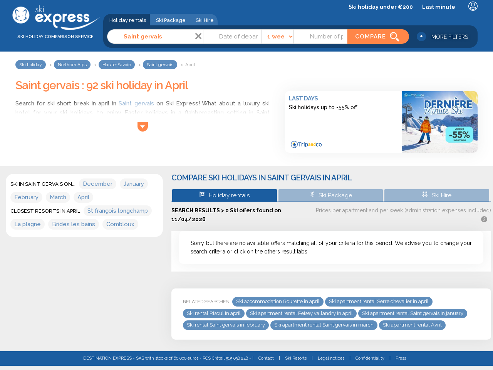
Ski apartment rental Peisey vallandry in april (301, 313)
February (26, 197)
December (97, 183)
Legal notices (331, 358)
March (58, 197)
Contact (266, 358)
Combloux (120, 224)
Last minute (438, 7)
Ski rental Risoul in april (214, 313)
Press (401, 358)
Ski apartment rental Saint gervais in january (412, 313)
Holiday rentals (127, 20)
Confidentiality (369, 358)
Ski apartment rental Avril (412, 325)
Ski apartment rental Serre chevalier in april (379, 301)
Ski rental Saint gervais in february (226, 325)
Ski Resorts (296, 358)
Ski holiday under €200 (381, 7)
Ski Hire (205, 20)
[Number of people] (320, 36)
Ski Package (171, 20)
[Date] (232, 36)
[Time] (278, 36)
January (134, 183)
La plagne (27, 224)
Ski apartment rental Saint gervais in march (324, 325)
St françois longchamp (117, 210)
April (83, 197)
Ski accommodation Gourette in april (278, 301)
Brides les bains (73, 224)
